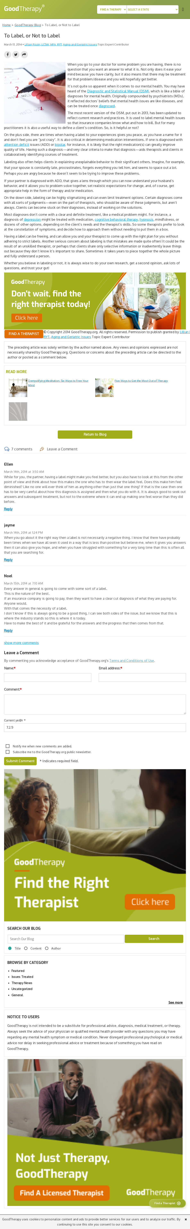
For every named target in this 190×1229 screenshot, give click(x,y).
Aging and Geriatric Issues (80, 44)
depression (32, 219)
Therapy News (21, 983)
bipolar (60, 145)
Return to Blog (95, 434)
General (17, 995)
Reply (8, 509)
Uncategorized (22, 989)
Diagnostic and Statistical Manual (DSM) (118, 91)
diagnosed (107, 106)
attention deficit (16, 145)
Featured (17, 971)
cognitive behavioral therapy (116, 219)
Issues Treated (22, 977)
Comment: (13, 689)
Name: (10, 668)
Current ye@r (15, 720)
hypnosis (146, 219)
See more (176, 1002)
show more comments (21, 643)
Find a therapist (24, 334)
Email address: (110, 668)
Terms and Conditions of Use (131, 661)
